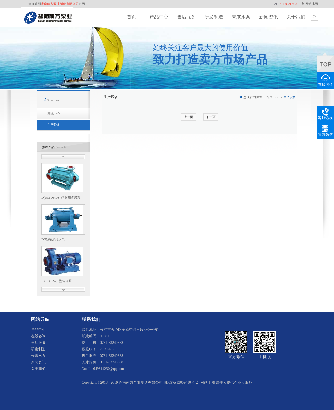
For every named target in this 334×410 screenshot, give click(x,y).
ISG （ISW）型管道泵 (56, 281)
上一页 (188, 117)
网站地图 (207, 382)
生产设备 (289, 97)
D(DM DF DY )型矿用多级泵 (60, 198)
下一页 (211, 117)
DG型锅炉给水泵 (53, 239)
